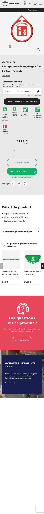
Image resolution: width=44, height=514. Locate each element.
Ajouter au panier (23, 171)
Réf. (4, 62)
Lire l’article (8, 383)
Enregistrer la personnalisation (22, 101)
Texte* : (7, 91)
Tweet (19, 183)
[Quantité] (25, 151)
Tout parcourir (33, 10)
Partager (12, 183)
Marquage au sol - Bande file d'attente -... (10, 274)
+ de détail (6, 76)
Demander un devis (22, 162)
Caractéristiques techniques (17, 231)
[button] (42, 266)
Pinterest (25, 183)
